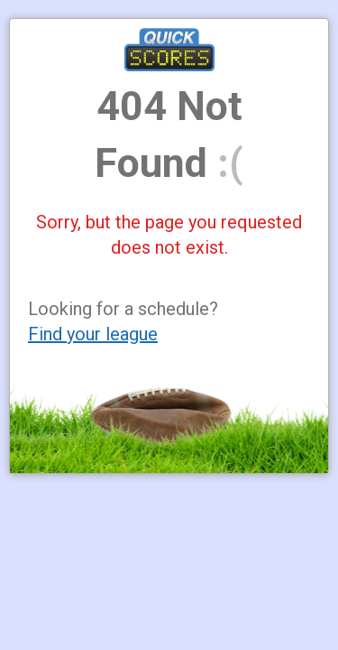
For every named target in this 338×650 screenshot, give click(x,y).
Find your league (93, 334)
